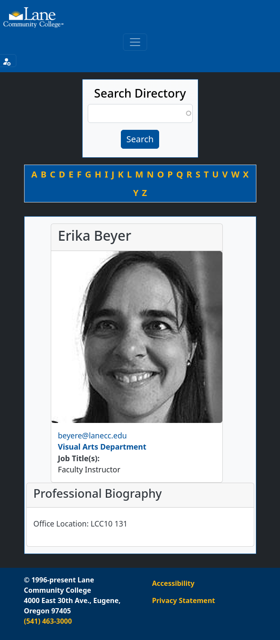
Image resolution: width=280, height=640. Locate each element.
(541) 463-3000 (48, 621)
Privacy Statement (183, 600)
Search (140, 139)
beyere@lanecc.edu (92, 435)
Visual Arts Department (102, 446)
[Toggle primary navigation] (135, 42)
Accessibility (173, 583)
